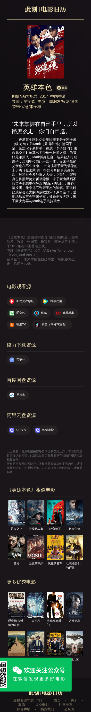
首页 (57, 700)
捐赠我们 (47, 709)
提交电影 (42, 705)
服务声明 (24, 709)
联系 (21, 705)
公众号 (69, 709)
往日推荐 (65, 705)
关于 (74, 700)
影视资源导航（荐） (28, 700)
